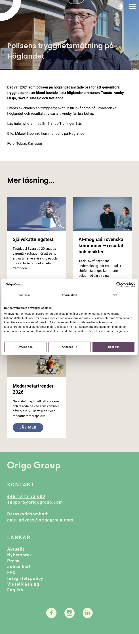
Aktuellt (15, 549)
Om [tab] (115, 295)
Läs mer (28, 427)
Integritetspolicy (25, 578)
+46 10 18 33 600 (26, 496)
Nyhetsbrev (19, 555)
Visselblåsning (23, 584)
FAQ (11, 572)
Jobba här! (18, 566)
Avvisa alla (25, 346)
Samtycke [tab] (24, 295)
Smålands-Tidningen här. (62, 123)
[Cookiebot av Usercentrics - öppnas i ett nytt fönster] (119, 284)
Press (13, 560)
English (15, 590)
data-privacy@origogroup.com (40, 519)
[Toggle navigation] (132, 6)
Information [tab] (69, 295)
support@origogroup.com (35, 502)
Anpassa (69, 346)
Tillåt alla (113, 346)
